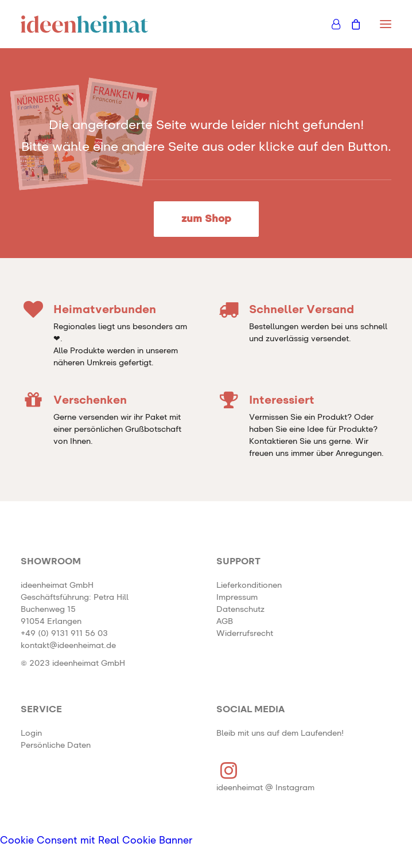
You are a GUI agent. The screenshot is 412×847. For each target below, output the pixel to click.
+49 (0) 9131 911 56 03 (64, 634)
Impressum (237, 598)
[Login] (330, 24)
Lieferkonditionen (249, 585)
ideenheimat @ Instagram (265, 788)
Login (31, 733)
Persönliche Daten (56, 745)
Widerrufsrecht (244, 634)
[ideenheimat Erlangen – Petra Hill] (84, 24)
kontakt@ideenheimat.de (68, 646)
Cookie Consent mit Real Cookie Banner (96, 841)
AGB (224, 622)
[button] (385, 24)
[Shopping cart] (350, 24)
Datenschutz (240, 610)
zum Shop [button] (206, 219)
